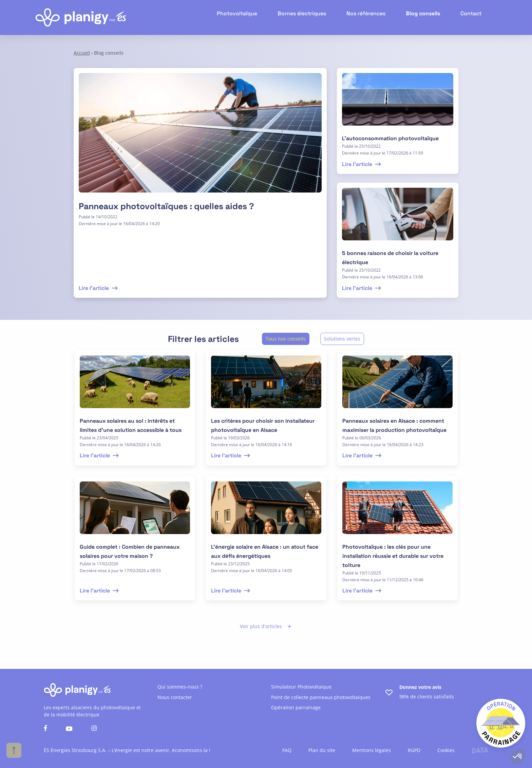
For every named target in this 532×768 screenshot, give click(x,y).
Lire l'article (99, 288)
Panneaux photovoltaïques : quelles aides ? (166, 206)
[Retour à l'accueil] (80, 17)
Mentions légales (371, 750)
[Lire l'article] (200, 137)
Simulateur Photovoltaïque (301, 686)
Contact (472, 17)
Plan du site (321, 750)
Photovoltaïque (255, 17)
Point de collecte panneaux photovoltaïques (320, 697)
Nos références (374, 17)
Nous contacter (174, 697)
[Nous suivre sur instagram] (94, 729)
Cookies (446, 750)
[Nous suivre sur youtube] (69, 729)
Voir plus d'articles (266, 626)
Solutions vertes (342, 338)
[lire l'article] (397, 103)
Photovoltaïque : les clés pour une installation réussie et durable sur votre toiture (392, 556)
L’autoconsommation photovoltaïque (390, 138)
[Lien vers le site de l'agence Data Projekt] (480, 750)
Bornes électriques (315, 17)
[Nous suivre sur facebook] (45, 729)
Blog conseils (427, 17)
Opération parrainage (296, 707)
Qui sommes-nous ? (179, 686)
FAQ (286, 750)
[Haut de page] (13, 750)
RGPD (414, 750)
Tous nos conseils (286, 338)
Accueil (82, 53)
